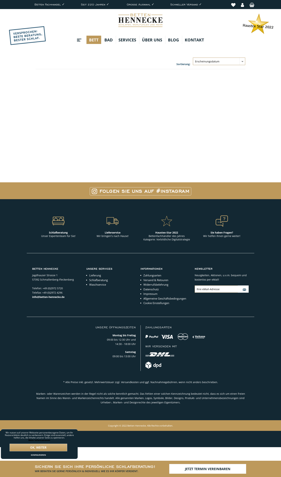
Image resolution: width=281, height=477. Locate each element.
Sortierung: (183, 64)
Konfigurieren (38, 455)
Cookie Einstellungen (156, 303)
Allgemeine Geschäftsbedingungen (164, 298)
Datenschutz (151, 289)
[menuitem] (233, 3)
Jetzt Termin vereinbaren (207, 469)
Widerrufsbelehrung (155, 284)
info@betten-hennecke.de (48, 297)
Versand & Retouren (155, 280)
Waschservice (97, 284)
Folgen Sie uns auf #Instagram (140, 191)
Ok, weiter (38, 448)
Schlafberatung (98, 280)
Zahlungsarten (152, 275)
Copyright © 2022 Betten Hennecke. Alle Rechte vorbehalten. (140, 425)
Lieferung (95, 275)
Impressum (150, 294)
